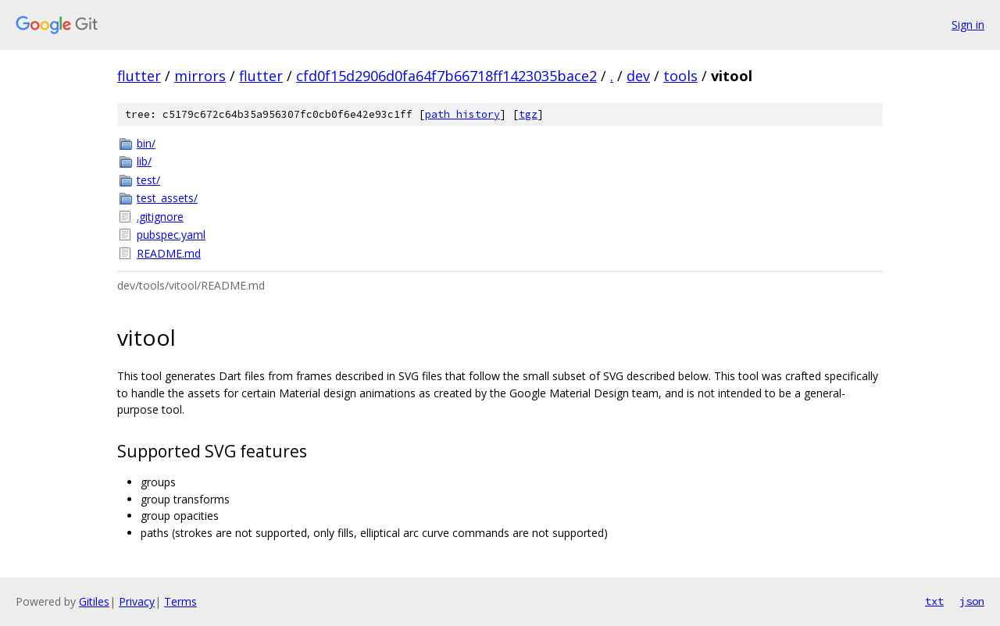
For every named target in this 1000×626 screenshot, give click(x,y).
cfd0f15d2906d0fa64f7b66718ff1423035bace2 (446, 75)
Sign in (968, 24)
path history (462, 114)
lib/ (144, 161)
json (971, 601)
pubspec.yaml (171, 234)
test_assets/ (167, 197)
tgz (528, 114)
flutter (139, 75)
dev (638, 75)
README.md (169, 253)
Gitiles (94, 601)
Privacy (137, 601)
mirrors (200, 75)
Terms (180, 601)
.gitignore (160, 216)
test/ (148, 180)
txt (934, 601)
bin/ (146, 143)
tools (680, 75)
